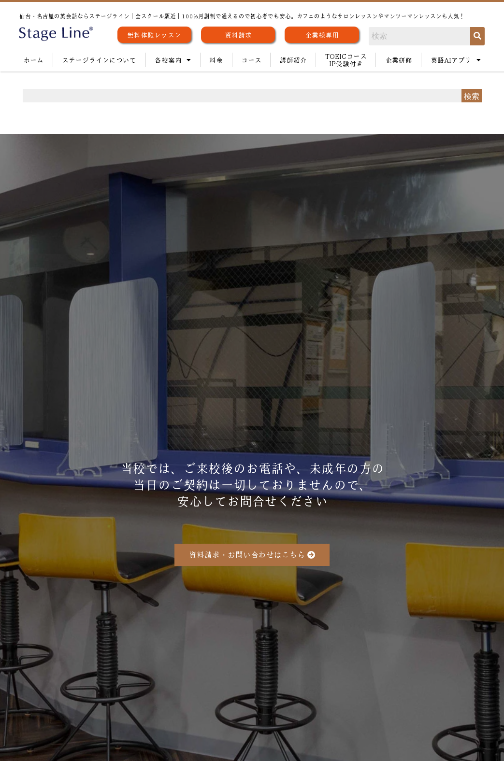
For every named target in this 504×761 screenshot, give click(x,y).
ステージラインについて (99, 59)
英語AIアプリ (456, 60)
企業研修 (398, 59)
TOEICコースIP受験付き (346, 60)
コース (251, 59)
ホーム (33, 59)
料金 (216, 59)
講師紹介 (293, 59)
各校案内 (173, 60)
